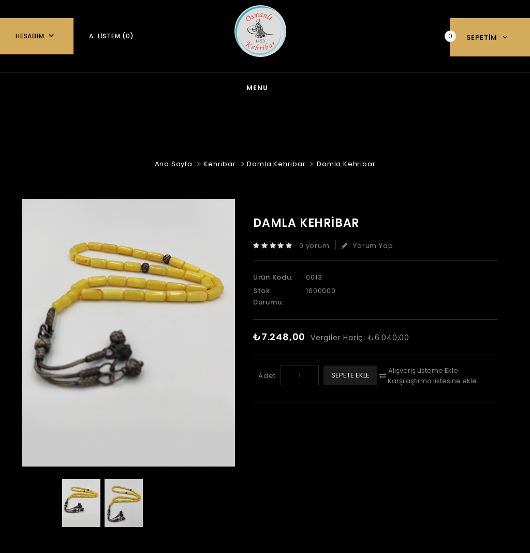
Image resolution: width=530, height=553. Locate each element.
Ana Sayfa (86, 87)
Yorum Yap (367, 244)
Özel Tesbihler (435, 87)
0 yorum (314, 244)
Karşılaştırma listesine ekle (432, 379)
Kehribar (285, 87)
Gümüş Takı (212, 87)
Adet (267, 374)
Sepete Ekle (350, 373)
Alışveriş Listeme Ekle (423, 368)
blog (148, 87)
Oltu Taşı (354, 87)
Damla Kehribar (276, 162)
